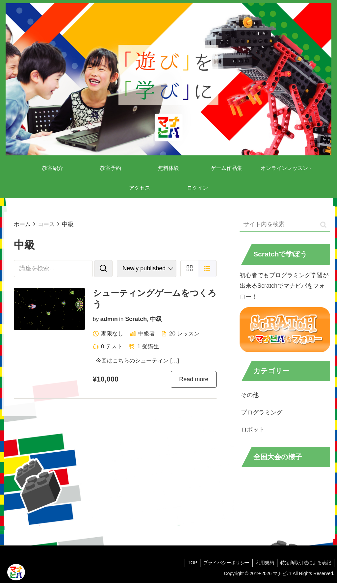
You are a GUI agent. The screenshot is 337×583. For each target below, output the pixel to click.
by (96, 319)
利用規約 (264, 562)
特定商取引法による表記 (305, 562)
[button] (323, 224)
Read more (193, 380)
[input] (285, 224)
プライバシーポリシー (225, 562)
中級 (157, 319)
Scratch (136, 319)
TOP (190, 562)
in (121, 319)
